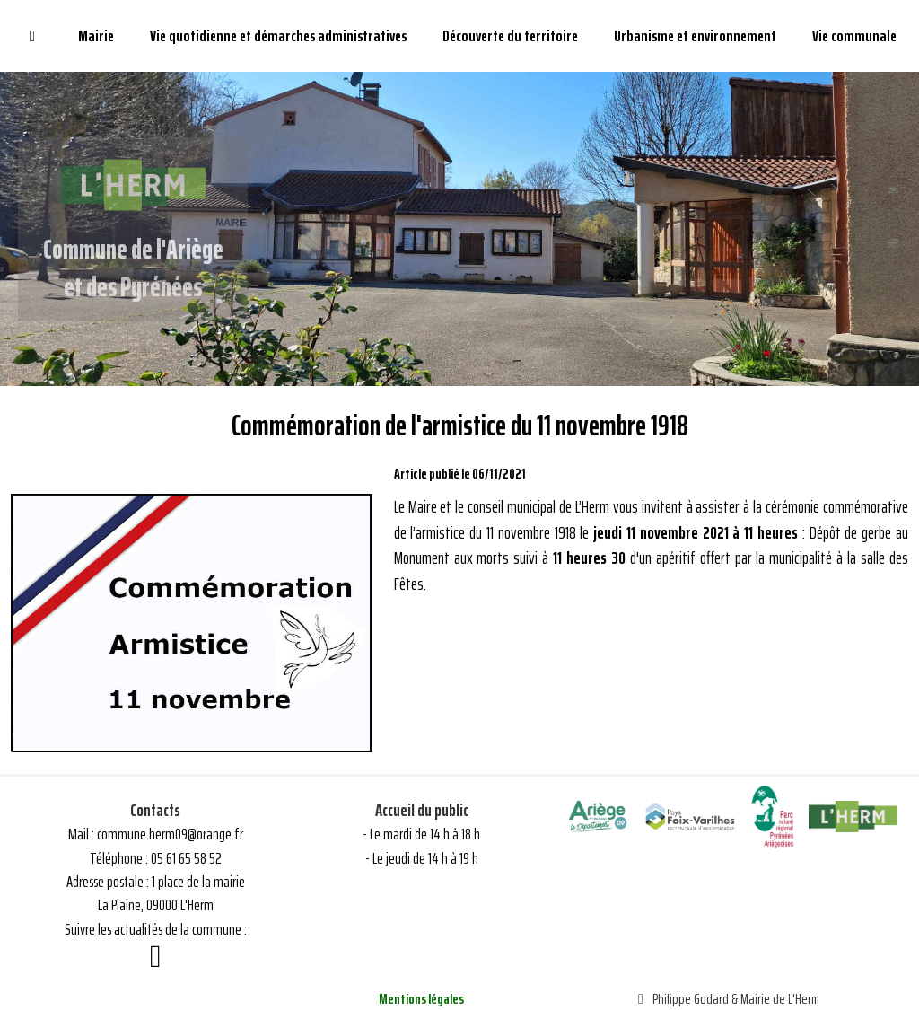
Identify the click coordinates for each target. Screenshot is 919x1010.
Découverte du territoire (510, 35)
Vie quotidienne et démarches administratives (278, 35)
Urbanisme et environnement (695, 35)
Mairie (96, 35)
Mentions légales (421, 999)
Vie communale (854, 35)
